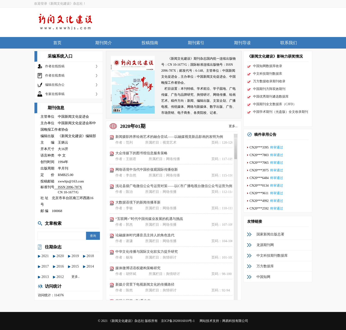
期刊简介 (103, 42)
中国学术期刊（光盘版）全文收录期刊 (280, 112)
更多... (233, 126)
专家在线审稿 (55, 94)
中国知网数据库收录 (267, 66)
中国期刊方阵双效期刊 (269, 89)
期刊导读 (242, 42)
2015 (75, 266)
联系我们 (288, 42)
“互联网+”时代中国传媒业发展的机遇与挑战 (149, 219)
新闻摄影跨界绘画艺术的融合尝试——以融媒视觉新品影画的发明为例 (169, 137)
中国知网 (263, 277)
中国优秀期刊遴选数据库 (271, 96)
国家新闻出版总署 (270, 234)
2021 (45, 256)
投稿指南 (150, 42)
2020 (60, 256)
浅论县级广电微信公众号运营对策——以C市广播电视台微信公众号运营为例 (173, 186)
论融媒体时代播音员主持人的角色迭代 (144, 235)
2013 (45, 277)
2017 (45, 266)
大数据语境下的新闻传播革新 (138, 202)
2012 (60, 277)
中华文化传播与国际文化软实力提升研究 (146, 251)
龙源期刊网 (265, 245)
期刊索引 (196, 42)
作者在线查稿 (55, 75)
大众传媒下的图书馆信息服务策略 (141, 153)
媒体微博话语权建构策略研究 (138, 268)
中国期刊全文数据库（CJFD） (274, 104)
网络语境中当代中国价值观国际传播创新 (146, 169)
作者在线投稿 (55, 66)
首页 (57, 42)
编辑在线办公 (55, 84)
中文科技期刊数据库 (267, 73)
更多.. (75, 276)
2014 (90, 266)
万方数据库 (265, 266)
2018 (90, 256)
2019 (75, 256)
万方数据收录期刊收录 (269, 81)
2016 (60, 266)
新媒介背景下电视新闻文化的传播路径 (144, 284)
